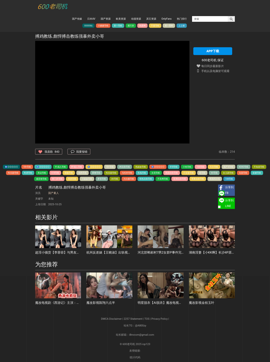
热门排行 (182, 18)
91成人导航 (60, 167)
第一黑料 (169, 25)
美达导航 (42, 173)
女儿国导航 (228, 173)
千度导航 (155, 25)
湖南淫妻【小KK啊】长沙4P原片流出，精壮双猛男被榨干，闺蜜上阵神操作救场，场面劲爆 (212, 252)
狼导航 (202, 173)
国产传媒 (77, 18)
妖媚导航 (257, 173)
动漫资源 (136, 18)
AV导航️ (114, 179)
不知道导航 (259, 167)
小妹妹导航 (87, 179)
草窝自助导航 (197, 179)
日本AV (91, 18)
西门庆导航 (57, 179)
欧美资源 (121, 18)
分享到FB (229, 190)
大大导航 (214, 167)
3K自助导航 (124, 167)
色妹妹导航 (140, 167)
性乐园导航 (13, 173)
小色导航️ (187, 167)
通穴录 (131, 25)
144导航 (229, 179)
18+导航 (27, 167)
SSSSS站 (88, 25)
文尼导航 (155, 173)
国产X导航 (228, 167)
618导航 (55, 173)
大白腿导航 (129, 179)
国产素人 (53, 193)
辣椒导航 (68, 173)
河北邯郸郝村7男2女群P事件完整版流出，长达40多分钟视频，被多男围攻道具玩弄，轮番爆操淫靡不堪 (161, 252)
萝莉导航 (102, 179)
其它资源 (151, 18)
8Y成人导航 (76, 167)
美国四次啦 (214, 179)
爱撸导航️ (96, 173)
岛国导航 (243, 173)
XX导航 (214, 173)
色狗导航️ (82, 173)
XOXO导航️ (243, 167)
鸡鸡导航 (72, 179)
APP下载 (212, 51)
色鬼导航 (142, 173)
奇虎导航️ (28, 173)
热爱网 (142, 25)
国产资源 (106, 18)
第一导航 (118, 25)
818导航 (174, 167)
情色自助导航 (145, 179)
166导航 (200, 167)
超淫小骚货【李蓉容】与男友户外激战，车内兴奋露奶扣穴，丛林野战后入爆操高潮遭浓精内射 (58, 252)
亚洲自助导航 (179, 179)
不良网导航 (162, 179)
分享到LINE (229, 203)
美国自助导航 (171, 173)
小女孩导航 (188, 173)
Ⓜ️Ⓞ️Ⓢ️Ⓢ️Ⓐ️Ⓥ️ (11, 167)
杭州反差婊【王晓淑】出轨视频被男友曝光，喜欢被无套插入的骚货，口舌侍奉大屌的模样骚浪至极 (109, 252)
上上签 (181, 25)
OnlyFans (167, 18)
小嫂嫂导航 (103, 25)
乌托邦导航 (127, 173)
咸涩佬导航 (41, 179)
